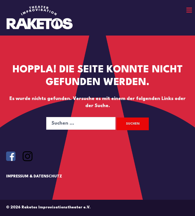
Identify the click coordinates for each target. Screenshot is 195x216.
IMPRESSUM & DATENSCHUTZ (34, 176)
